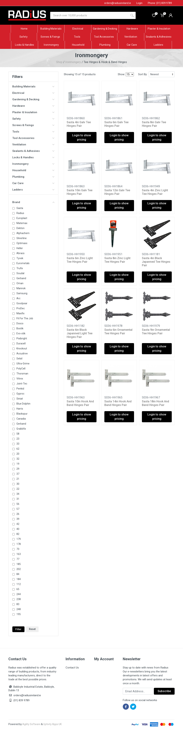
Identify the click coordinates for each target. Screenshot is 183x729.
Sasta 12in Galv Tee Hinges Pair (117, 192)
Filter (18, 629)
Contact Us (72, 667)
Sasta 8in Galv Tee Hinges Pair (154, 124)
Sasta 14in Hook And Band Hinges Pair (118, 403)
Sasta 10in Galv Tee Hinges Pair (79, 192)
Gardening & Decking (33, 99)
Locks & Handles (33, 157)
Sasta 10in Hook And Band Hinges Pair (80, 403)
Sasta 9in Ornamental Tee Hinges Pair (156, 331)
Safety (33, 118)
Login (139, 3)
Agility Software (31, 724)
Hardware (33, 105)
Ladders (33, 189)
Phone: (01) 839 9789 (160, 3)
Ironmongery (73, 62)
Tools (33, 131)
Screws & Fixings (33, 125)
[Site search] (89, 15)
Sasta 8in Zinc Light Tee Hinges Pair (117, 259)
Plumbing (33, 176)
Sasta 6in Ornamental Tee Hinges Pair (118, 331)
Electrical (33, 93)
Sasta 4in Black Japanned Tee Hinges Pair (156, 261)
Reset (32, 629)
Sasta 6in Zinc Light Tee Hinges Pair (80, 259)
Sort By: (142, 74)
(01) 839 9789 (18, 700)
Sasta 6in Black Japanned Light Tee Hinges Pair (79, 333)
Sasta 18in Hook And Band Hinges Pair (155, 403)
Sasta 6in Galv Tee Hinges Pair (116, 124)
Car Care (33, 183)
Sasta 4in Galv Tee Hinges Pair (79, 124)
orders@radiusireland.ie (27, 695)
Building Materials (33, 86)
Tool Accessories (33, 138)
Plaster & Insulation (33, 112)
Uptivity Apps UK (52, 724)
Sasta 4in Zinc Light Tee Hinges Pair (155, 192)
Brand (33, 202)
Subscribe (164, 691)
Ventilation (33, 144)
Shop (59, 62)
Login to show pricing (81, 137)
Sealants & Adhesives (33, 151)
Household (33, 170)
